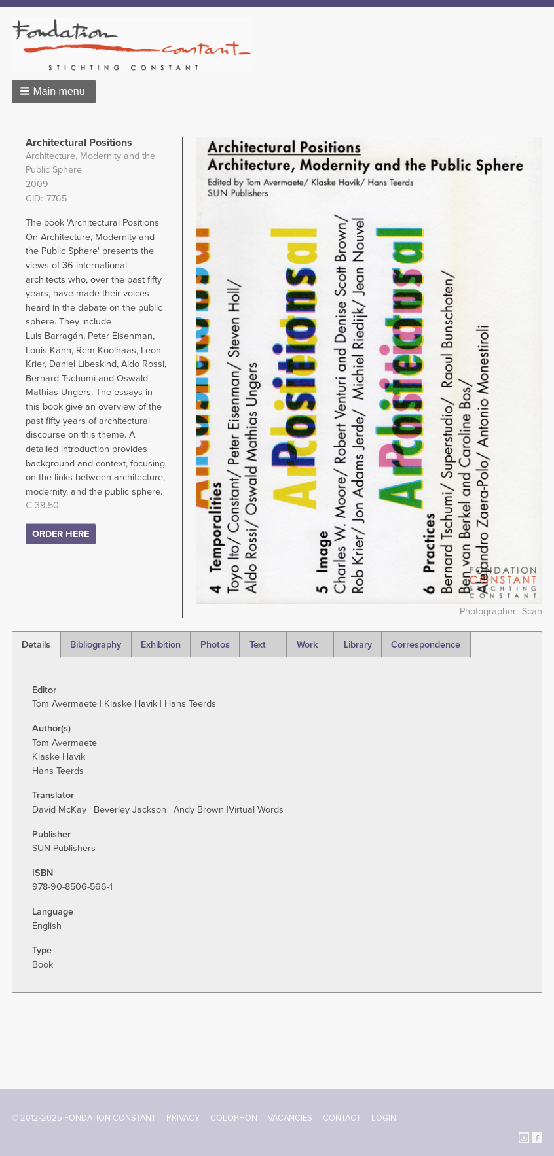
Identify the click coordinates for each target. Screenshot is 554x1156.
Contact (342, 1118)
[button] (54, 91)
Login (383, 1118)
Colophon (233, 1118)
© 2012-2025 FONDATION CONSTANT (84, 1118)
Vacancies (290, 1118)
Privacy (183, 1118)
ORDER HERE (60, 534)
